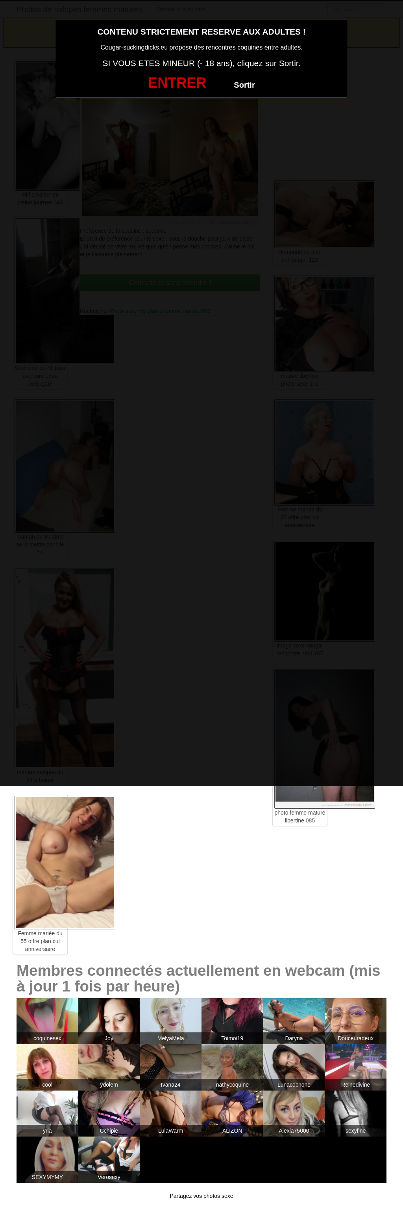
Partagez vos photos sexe (201, 1196)
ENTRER (177, 83)
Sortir (244, 85)
